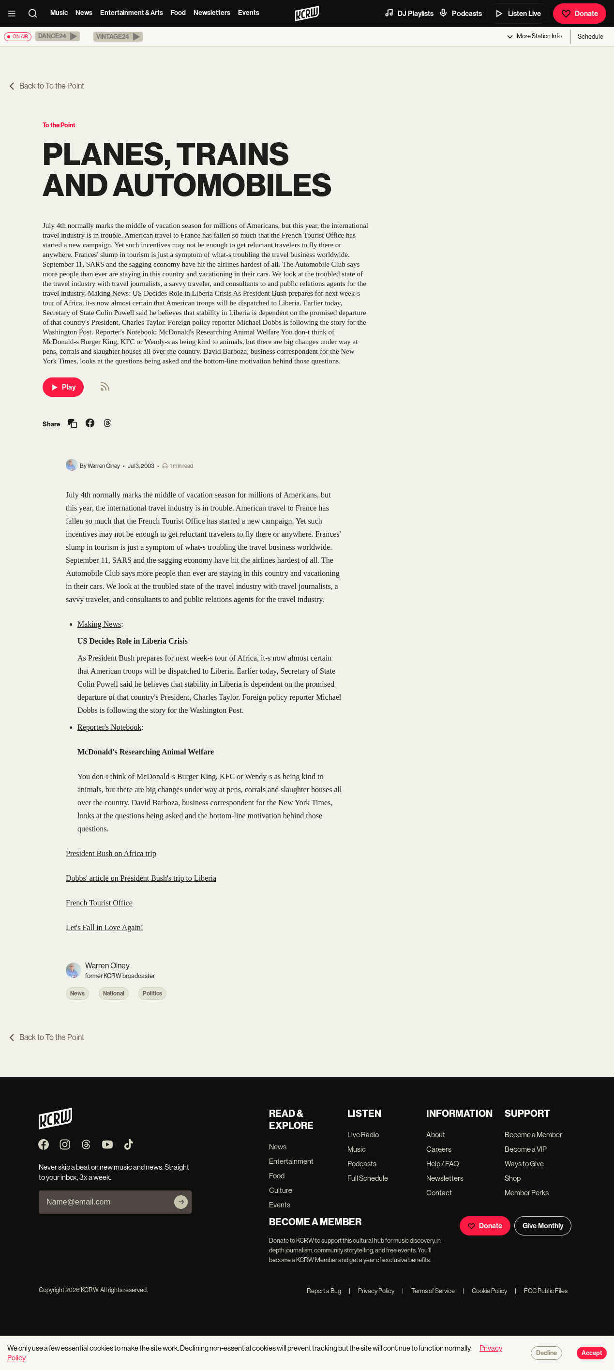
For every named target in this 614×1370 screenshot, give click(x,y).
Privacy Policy (371, 1291)
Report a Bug (324, 1291)
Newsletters (212, 13)
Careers (438, 1149)
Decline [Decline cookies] (546, 1353)
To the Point (59, 125)
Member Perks (527, 1193)
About (435, 1134)
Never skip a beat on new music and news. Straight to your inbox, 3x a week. (114, 1172)
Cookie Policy (485, 1291)
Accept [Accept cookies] (592, 1353)
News (83, 13)
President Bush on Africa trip (111, 853)
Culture (280, 1190)
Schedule (590, 36)
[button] (57, 36)
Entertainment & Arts (131, 13)
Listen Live (517, 13)
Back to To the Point (46, 85)
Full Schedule (367, 1178)
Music (59, 13)
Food (178, 13)
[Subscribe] (181, 1202)
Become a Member (533, 1134)
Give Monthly (543, 1225)
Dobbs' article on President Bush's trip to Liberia (141, 878)
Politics (152, 993)
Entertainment (291, 1161)
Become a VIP (526, 1149)
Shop (513, 1178)
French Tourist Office (99, 903)
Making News (99, 624)
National (113, 993)
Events (248, 13)
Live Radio (363, 1134)
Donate (579, 13)
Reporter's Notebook (109, 727)
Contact (439, 1193)
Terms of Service (428, 1291)
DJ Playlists (409, 13)
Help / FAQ (442, 1163)
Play (63, 387)
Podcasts (460, 13)
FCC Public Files (541, 1291)
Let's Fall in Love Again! (104, 927)
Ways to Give (524, 1163)
